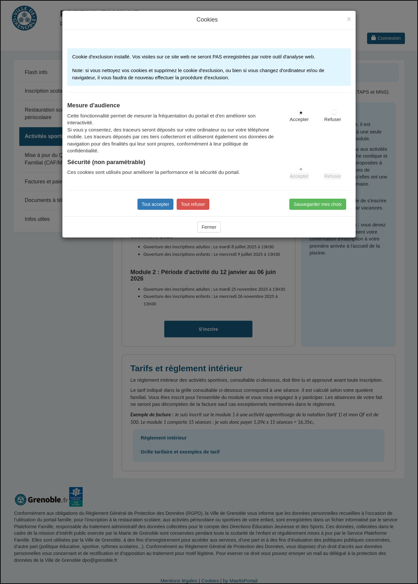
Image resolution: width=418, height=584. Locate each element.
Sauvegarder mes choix (318, 204)
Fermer (208, 227)
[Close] (349, 18)
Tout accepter (155, 204)
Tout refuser (193, 204)
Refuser (332, 119)
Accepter (299, 119)
